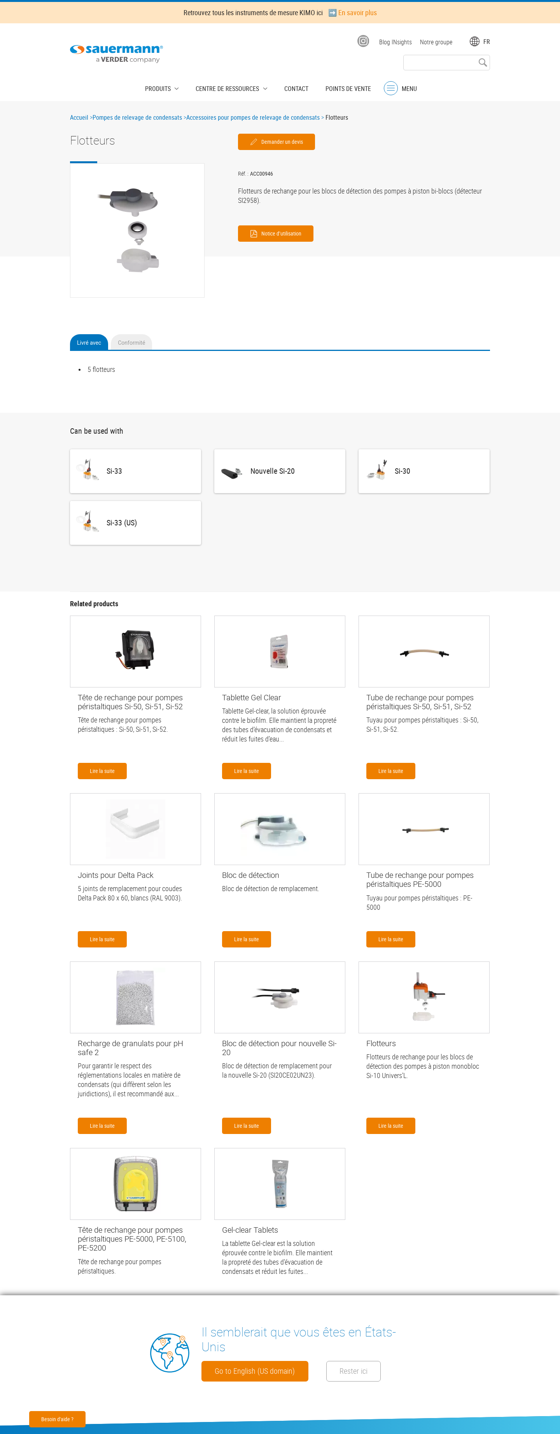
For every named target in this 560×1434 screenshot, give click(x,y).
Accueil (79, 117)
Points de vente (340, 87)
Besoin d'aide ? (57, 1419)
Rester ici (373, 1370)
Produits (166, 87)
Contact (292, 87)
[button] (137, 230)
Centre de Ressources (229, 87)
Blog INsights (394, 42)
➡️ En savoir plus (352, 12)
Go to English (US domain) (260, 1370)
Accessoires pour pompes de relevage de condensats (253, 117)
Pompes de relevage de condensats (137, 117)
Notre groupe (436, 42)
